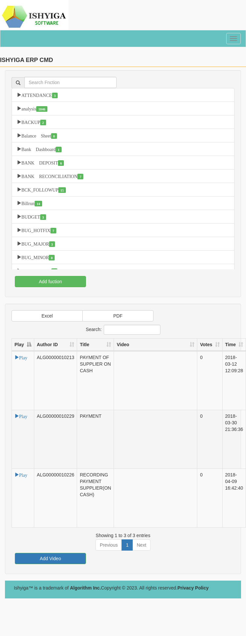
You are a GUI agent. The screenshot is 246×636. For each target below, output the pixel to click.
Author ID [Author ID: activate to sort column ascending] (47, 344)
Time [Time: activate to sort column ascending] (230, 344)
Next (141, 545)
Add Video (50, 558)
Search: (123, 330)
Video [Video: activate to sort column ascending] (123, 344)
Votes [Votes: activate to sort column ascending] (206, 344)
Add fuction (50, 281)
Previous (109, 545)
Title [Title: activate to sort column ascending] (84, 344)
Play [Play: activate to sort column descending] (19, 344)
